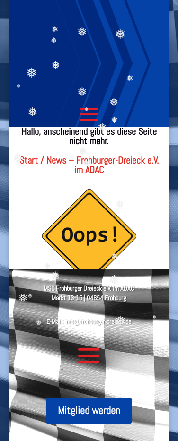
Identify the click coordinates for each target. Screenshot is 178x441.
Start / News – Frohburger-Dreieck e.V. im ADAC (89, 165)
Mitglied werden (89, 410)
